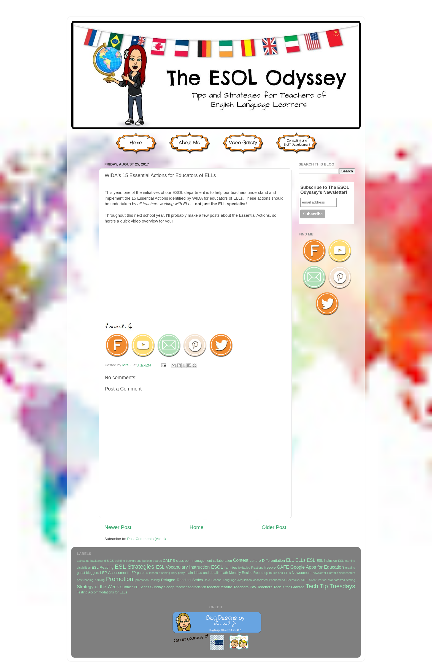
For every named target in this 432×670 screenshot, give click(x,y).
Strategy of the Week (98, 586)
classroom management (194, 561)
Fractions (257, 567)
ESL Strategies (134, 566)
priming (99, 580)
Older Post (274, 527)
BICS (110, 560)
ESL (311, 560)
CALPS (169, 560)
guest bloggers (88, 573)
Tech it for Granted (288, 587)
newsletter (319, 572)
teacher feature (219, 587)
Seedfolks (293, 580)
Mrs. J (128, 365)
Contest (241, 560)
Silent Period (317, 580)
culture (255, 560)
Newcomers (301, 573)
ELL (290, 560)
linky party (178, 572)
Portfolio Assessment (341, 572)
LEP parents (138, 573)
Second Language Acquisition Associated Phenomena (248, 580)
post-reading (85, 580)
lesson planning (159, 572)
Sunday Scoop (162, 587)
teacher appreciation (190, 587)
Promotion (119, 579)
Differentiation (273, 560)
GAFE (283, 567)
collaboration (222, 561)
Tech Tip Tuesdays (330, 586)
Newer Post (117, 527)
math (224, 573)
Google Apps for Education (317, 567)
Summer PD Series (134, 587)
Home (196, 527)
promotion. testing (147, 580)
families (230, 567)
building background (128, 560)
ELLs (300, 560)
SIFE (304, 580)
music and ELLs (280, 572)
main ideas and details (203, 573)
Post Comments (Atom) (146, 539)
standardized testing (341, 580)
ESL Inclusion (327, 561)
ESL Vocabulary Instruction (183, 567)
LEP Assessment (114, 573)
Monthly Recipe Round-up (248, 573)
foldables (244, 567)
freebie (270, 567)
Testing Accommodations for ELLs (102, 592)
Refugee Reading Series (182, 580)
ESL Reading (102, 567)
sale (207, 580)
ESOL (217, 567)
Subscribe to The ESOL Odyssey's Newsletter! (324, 190)
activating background (91, 560)
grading (350, 567)
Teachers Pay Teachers (252, 587)
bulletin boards (152, 560)
